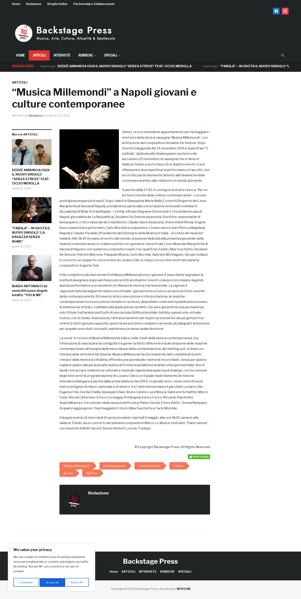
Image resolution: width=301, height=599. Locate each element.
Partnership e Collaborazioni (93, 4)
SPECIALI (110, 55)
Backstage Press (150, 561)
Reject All (52, 582)
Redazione (33, 4)
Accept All (77, 582)
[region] (51, 568)
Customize (26, 582)
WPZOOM (183, 588)
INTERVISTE (62, 55)
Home (16, 4)
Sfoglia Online (57, 4)
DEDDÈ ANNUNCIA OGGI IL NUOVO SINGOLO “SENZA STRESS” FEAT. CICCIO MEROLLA (125, 66)
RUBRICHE (85, 55)
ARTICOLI (39, 55)
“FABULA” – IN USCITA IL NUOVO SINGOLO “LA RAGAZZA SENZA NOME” (31, 234)
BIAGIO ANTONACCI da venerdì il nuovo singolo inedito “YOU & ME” (30, 290)
